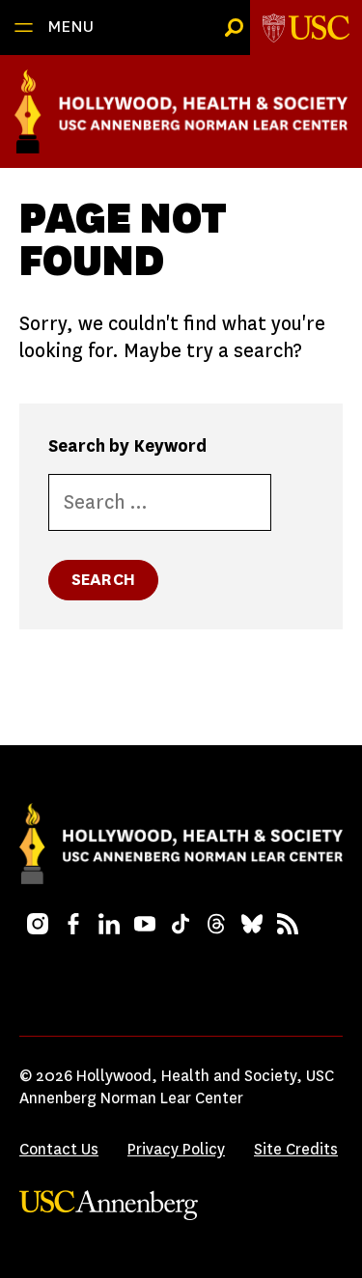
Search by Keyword (127, 446)
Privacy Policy (176, 1149)
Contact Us (58, 1149)
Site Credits (296, 1149)
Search (103, 580)
